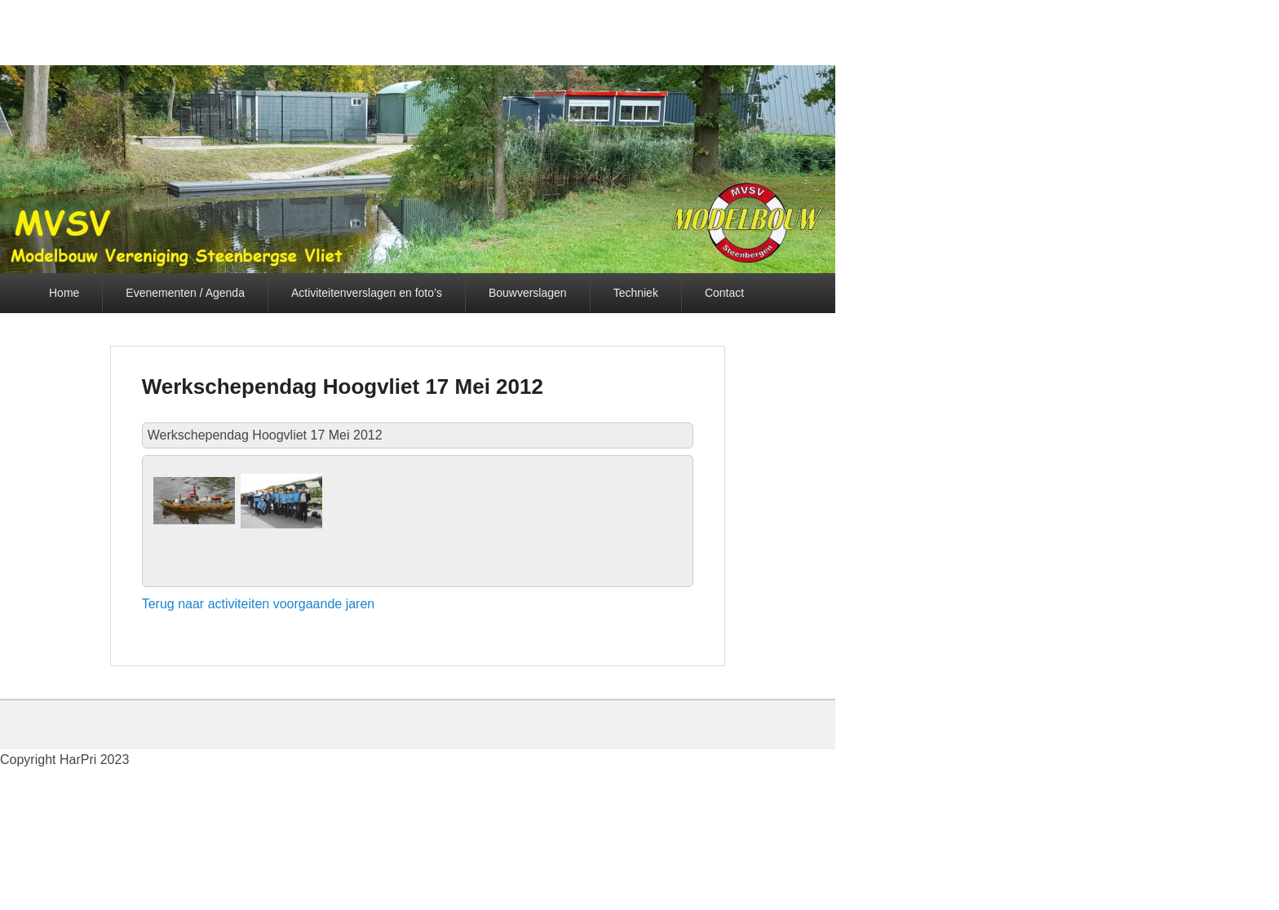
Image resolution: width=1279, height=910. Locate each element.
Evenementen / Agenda (185, 292)
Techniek (635, 292)
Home (64, 292)
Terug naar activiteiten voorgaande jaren (258, 604)
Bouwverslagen (528, 292)
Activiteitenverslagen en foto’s (366, 292)
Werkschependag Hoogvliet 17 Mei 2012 (342, 386)
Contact (724, 292)
